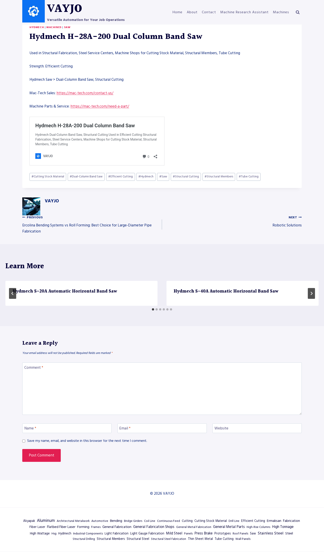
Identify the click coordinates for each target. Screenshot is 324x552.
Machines (281, 12)
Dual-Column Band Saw (86, 176)
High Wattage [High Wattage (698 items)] (40, 533)
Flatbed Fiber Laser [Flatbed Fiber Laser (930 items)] (61, 526)
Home (177, 12)
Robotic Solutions (234, 221)
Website (221, 428)
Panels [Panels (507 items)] (188, 533)
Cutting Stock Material (48, 176)
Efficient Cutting (120, 176)
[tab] (153, 309)
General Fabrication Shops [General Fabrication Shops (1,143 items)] (153, 527)
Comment (33, 367)
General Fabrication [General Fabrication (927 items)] (116, 526)
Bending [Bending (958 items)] (116, 520)
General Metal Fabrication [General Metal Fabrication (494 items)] (193, 527)
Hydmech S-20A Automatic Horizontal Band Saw (65, 291)
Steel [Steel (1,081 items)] (289, 533)
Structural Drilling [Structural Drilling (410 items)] (84, 539)
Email (124, 428)
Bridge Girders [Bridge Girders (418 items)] (133, 521)
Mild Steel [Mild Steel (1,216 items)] (174, 533)
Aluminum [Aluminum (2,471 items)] (46, 520)
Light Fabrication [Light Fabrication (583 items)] (116, 533)
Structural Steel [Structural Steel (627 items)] (138, 539)
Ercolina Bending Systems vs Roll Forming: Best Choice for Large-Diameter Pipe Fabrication (90, 224)
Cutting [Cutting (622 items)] (187, 521)
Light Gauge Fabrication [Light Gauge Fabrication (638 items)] (147, 533)
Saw (67, 27)
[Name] (67, 428)
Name (30, 428)
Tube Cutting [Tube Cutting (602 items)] (224, 539)
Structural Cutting (186, 176)
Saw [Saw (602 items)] (253, 533)
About (192, 12)
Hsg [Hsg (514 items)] (54, 533)
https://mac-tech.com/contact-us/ (84, 93)
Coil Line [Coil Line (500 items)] (149, 521)
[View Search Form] (298, 12)
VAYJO (52, 201)
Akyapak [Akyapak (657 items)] (29, 521)
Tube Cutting (249, 176)
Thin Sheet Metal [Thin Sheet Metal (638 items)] (200, 539)
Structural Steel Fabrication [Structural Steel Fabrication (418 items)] (168, 539)
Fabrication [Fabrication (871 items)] (291, 520)
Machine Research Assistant (244, 12)
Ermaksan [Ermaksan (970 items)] (274, 520)
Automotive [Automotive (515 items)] (99, 521)
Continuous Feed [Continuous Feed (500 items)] (168, 521)
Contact (209, 12)
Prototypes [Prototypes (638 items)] (222, 533)
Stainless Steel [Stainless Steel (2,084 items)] (271, 533)
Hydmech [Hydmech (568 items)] (64, 533)
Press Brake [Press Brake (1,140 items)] (203, 533)
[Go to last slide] (12, 293)
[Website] (257, 428)
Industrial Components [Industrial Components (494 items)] (88, 533)
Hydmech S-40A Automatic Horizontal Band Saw (226, 291)
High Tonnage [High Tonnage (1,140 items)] (283, 527)
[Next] (311, 293)
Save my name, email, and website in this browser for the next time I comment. (87, 441)
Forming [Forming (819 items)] (83, 527)
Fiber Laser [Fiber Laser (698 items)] (37, 527)
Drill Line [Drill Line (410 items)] (234, 521)
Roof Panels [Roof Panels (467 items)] (240, 534)
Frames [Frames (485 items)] (96, 527)
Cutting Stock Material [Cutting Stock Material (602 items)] (210, 521)
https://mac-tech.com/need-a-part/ (99, 106)
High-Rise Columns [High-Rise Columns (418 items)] (258, 527)
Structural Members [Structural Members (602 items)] (111, 539)
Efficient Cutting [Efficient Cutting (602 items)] (253, 521)
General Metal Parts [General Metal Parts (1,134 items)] (229, 527)
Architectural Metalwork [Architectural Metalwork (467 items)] (73, 521)
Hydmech (36, 27)
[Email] (162, 428)
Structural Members (219, 176)
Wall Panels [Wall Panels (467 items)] (242, 539)
